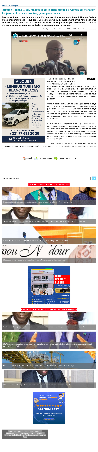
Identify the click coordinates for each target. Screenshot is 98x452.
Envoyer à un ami (42, 158)
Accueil (5, 6)
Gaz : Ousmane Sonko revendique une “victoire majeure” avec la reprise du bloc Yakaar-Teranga (38, 365)
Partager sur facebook (66, 158)
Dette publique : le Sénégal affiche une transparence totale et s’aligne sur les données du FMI (36, 385)
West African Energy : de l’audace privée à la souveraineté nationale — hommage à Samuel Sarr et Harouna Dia (43, 221)
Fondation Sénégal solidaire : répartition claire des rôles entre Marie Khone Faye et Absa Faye (37, 202)
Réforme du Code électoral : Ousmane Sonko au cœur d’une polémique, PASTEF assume (35, 241)
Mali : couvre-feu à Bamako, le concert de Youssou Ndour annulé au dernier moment (33, 260)
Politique (14, 6)
